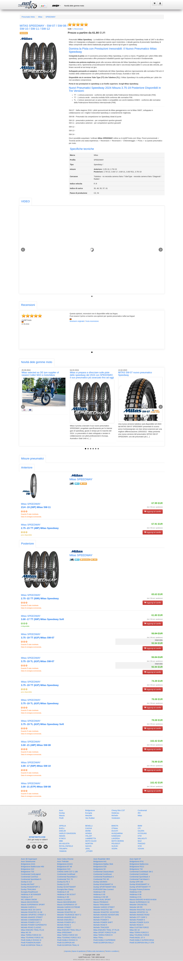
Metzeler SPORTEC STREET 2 (33, 915)
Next (161, 250)
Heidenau (115, 813)
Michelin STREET (64, 927)
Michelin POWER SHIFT (103, 922)
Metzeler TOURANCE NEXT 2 (69, 915)
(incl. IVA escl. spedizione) (155, 507)
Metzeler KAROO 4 (28, 907)
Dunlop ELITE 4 (63, 882)
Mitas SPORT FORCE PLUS (104, 932)
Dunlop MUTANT (27, 884)
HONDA (88, 833)
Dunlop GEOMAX (100, 882)
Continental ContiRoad (66, 874)
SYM (140, 846)
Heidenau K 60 (135, 892)
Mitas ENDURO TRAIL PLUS (32, 930)
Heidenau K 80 (63, 897)
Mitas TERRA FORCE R (103, 935)
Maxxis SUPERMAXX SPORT (33, 905)
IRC (139, 813)
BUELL (62, 828)
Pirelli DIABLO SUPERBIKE (104, 940)
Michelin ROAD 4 (64, 925)
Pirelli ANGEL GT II (137, 938)
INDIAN (62, 836)
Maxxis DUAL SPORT (102, 900)
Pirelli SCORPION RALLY (103, 943)
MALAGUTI (142, 838)
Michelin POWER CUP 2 (30, 922)
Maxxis (62, 815)
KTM (140, 836)
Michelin (115, 815)
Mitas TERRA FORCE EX (31, 935)
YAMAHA (62, 851)
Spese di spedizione (79, 951)
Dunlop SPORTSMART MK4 (104, 887)
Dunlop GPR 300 (136, 882)
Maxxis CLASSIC (64, 900)
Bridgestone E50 (100, 867)
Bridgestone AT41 (137, 861)
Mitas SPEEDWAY (64, 932)
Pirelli (61, 818)
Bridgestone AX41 (28, 864)
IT (43, 6)
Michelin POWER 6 (137, 920)
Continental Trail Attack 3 (139, 879)
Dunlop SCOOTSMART (66, 887)
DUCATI (115, 831)
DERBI (88, 831)
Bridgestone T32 (136, 869)
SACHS (88, 846)
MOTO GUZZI (90, 841)
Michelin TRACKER (101, 927)
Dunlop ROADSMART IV (139, 884)
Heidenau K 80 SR (100, 897)
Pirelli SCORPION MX (66, 943)
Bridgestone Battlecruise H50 (32, 867)
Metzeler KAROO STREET (104, 907)
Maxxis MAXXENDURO (66, 902)
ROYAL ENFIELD (66, 846)
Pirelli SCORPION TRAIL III (68, 945)
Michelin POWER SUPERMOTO (34, 925)
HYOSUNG (142, 833)
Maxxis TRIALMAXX (101, 905)
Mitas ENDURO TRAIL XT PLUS (106, 930)
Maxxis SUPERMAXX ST (67, 905)
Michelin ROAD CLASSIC (31, 927)
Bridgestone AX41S (65, 864)
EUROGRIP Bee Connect (103, 889)
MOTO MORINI (118, 841)
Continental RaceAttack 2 (67, 877)
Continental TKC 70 (65, 879)
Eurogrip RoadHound (29, 892)
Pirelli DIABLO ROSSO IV (67, 940)
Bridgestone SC (99, 869)
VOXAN (141, 849)
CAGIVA (88, 828)
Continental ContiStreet (139, 874)
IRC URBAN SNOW (29, 900)
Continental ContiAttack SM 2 (141, 872)
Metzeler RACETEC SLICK (140, 910)
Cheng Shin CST (118, 810)
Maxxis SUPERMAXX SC (140, 902)
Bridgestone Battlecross (139, 864)
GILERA (141, 831)
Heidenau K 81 (135, 897)
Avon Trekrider (63, 861)
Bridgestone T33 (27, 872)
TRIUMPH (63, 849)
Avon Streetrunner (28, 861)
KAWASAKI (116, 836)
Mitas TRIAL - (98, 938)
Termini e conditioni (112, 951)
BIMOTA (115, 826)
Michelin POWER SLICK (139, 922)
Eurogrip (88, 813)
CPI (139, 828)
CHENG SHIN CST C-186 (67, 872)
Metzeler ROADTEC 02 (66, 912)
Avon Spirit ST (135, 859)
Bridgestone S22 (27, 869)
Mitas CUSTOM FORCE (139, 927)
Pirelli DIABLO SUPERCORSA (142, 940)
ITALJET (88, 836)
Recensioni (78, 29)
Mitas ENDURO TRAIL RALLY (69, 930)
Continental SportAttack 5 (31, 879)
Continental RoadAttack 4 (103, 877)
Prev (23, 250)
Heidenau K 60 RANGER (31, 894)
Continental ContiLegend (31, 874)
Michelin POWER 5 (101, 920)
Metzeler (88, 815)
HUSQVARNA (117, 833)
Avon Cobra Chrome (65, 859)
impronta (68, 951)
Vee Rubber (90, 818)
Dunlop (62, 813)
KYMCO (62, 838)
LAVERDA (116, 838)
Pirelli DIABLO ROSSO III (31, 940)
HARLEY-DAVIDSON (67, 833)
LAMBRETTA (90, 838)
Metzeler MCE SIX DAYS (31, 910)
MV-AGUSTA (64, 843)
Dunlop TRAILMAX (28, 889)
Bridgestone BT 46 (64, 867)
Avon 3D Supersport (29, 859)
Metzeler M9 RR (136, 907)
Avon (61, 810)
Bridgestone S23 (63, 869)
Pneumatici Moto (28, 17)
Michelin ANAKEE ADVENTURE (106, 915)
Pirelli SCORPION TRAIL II (31, 945)
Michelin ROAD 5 (100, 925)
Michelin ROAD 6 (136, 925)
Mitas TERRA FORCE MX (67, 935)
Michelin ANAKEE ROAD (139, 915)
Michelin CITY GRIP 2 (138, 917)
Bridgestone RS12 (137, 867)
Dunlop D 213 (26, 882)
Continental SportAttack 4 (140, 877)
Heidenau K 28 (63, 892)
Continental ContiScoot (102, 874)
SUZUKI (115, 846)
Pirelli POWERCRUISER (31, 943)
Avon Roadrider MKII (101, 859)
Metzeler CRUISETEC (138, 905)
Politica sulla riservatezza (95, 951)
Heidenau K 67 (27, 897)
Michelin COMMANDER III (31, 920)
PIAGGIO (141, 843)
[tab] (25, 202)
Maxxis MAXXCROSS (29, 902)
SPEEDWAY (51, 17)
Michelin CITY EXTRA (102, 917)
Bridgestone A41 (99, 861)
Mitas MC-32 (135, 930)
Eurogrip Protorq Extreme (140, 889)
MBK (61, 841)
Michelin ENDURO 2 (65, 920)
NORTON (89, 843)
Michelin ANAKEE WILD (66, 917)
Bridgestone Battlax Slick (103, 864)
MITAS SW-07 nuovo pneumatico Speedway (135, 373)
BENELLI (89, 826)
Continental (142, 810)
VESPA (114, 849)
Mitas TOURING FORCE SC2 (69, 938)
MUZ (140, 841)
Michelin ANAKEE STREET (32, 917)
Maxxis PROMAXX (100, 902)
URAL (87, 849)
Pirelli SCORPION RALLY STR (142, 943)
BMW (140, 826)
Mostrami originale (77, 321)
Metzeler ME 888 (64, 910)
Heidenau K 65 (99, 894)
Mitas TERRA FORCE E (139, 932)
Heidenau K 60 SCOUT (66, 894)
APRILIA (62, 826)
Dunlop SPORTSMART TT (140, 887)
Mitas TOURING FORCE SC (32, 938)
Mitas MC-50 (26, 932)
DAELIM (62, 831)
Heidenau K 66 (135, 894)
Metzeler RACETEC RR (102, 910)
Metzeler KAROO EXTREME (68, 907)
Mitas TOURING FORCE (139, 935)
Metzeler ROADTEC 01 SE (31, 912)
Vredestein (116, 818)
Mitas (40, 17)
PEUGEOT (116, 843)
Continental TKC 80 (101, 879)
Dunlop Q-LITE (63, 884)
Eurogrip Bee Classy (65, 889)
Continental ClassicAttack (103, 872)
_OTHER (89, 851)
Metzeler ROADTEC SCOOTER (106, 912)
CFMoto (115, 828)
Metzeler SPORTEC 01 (139, 912)
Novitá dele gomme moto (74, 6)
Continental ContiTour (29, 877)
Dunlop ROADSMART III (103, 884)
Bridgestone (90, 810)
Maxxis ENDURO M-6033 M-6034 (143, 900)
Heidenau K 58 (99, 892)
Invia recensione (92, 321)
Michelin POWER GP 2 (66, 922)
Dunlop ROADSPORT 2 (30, 887)
